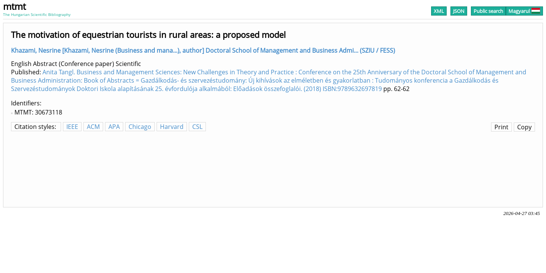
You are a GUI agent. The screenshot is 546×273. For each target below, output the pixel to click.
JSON (458, 11)
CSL (197, 126)
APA (114, 126)
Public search (488, 11)
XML (439, 11)
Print (501, 127)
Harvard (172, 126)
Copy (524, 127)
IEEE (72, 126)
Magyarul (524, 11)
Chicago (140, 126)
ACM (93, 126)
